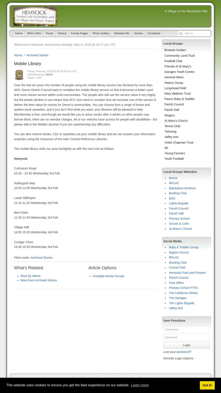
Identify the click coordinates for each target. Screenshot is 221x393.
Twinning (170, 131)
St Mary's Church (176, 120)
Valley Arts (171, 137)
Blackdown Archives (182, 188)
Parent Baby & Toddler (179, 99)
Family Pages (79, 33)
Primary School (179, 218)
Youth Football (174, 158)
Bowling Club (178, 193)
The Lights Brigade (181, 303)
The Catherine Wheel (183, 293)
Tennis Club (172, 126)
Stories (138, 33)
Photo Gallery (101, 33)
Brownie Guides (175, 50)
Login (186, 345)
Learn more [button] (140, 385)
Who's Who (34, 33)
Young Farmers (174, 153)
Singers (169, 115)
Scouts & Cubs (179, 223)
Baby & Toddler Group (184, 247)
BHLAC (174, 183)
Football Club (173, 61)
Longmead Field (175, 88)
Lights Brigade (178, 203)
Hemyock (35, 16)
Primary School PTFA (183, 288)
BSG (172, 198)
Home (19, 33)
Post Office (176, 283)
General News (174, 77)
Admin (49, 74)
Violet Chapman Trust (178, 142)
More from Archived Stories (39, 280)
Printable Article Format (108, 276)
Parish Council (174, 104)
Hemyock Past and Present (187, 272)
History (62, 33)
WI (166, 148)
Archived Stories (37, 55)
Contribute (153, 33)
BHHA (173, 178)
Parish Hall (171, 109)
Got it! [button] (207, 385)
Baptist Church (179, 252)
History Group (173, 83)
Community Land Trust (179, 55)
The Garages (178, 298)
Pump (49, 33)
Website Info (122, 33)
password (183, 352)
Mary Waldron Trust (177, 93)
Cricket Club (177, 267)
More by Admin (31, 276)
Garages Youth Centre (179, 72)
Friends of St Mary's (177, 66)
